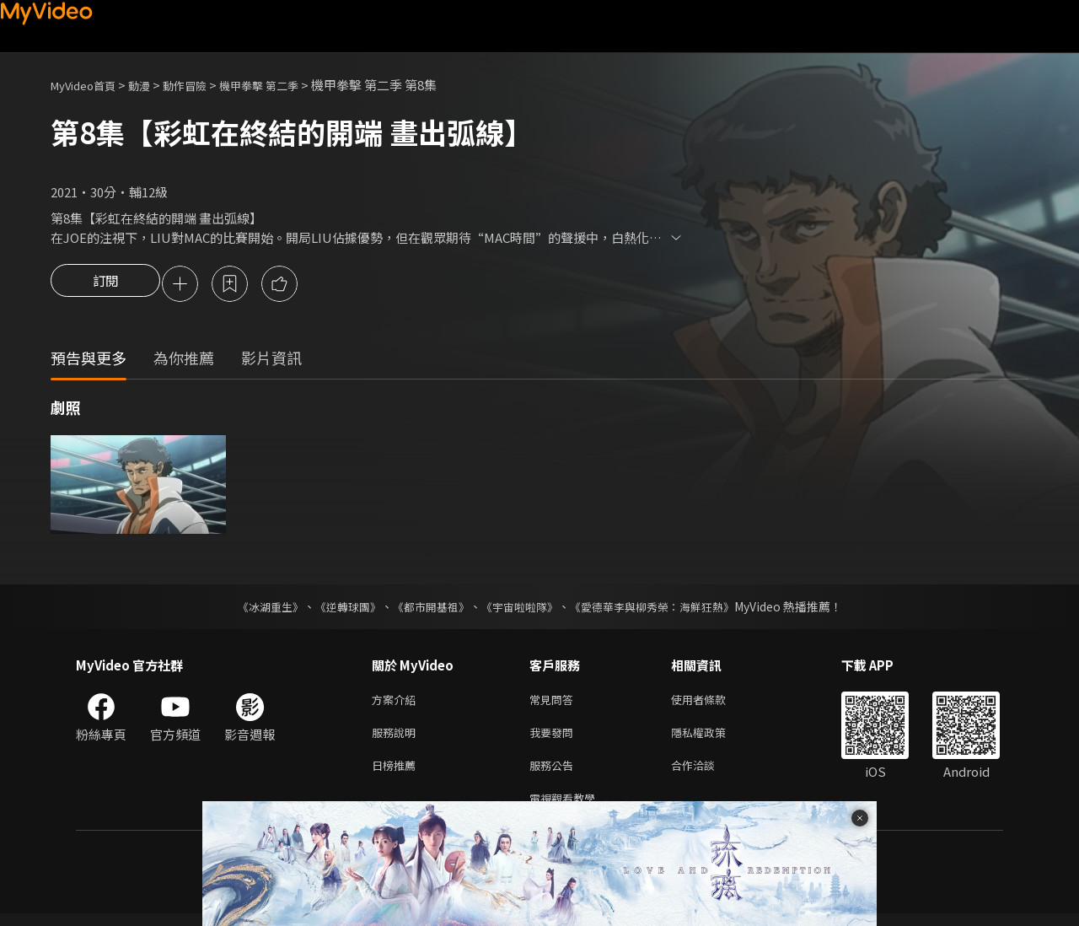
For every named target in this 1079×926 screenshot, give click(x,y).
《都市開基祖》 (426, 608)
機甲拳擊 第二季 (286, 85)
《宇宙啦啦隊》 (521, 608)
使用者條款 (712, 703)
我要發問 (554, 738)
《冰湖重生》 (255, 608)
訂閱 (105, 285)
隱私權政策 (712, 738)
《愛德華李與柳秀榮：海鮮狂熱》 (662, 608)
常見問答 (554, 703)
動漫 (152, 85)
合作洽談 (706, 774)
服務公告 (554, 774)
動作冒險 (203, 85)
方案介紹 (397, 703)
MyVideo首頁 (89, 85)
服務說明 (397, 738)
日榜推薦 (397, 774)
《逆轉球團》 (338, 608)
